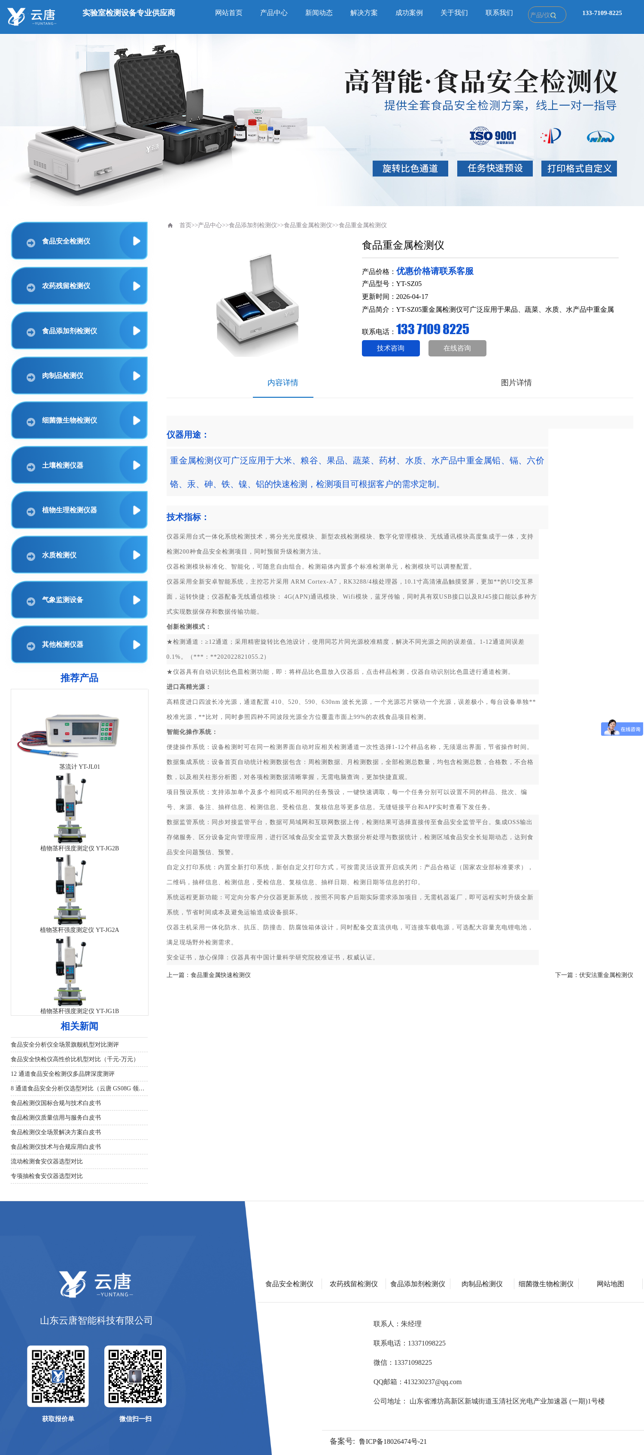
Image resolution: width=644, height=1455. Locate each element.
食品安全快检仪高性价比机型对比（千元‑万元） (75, 1059)
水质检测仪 (51, 556)
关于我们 (454, 12)
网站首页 (229, 12)
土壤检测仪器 (55, 467)
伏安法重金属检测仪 (606, 975)
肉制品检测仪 (55, 377)
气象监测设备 (55, 601)
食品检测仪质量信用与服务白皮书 (56, 1117)
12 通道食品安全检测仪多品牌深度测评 (63, 1074)
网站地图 (610, 1284)
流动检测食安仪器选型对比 (47, 1161)
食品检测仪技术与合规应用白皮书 (56, 1147)
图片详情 (516, 382)
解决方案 (364, 12)
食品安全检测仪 (58, 242)
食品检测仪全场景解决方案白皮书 (56, 1132)
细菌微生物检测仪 (62, 421)
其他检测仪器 (55, 646)
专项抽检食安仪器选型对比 (47, 1176)
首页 (185, 225)
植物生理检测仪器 (62, 511)
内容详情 (282, 382)
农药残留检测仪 (58, 287)
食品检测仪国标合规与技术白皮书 (56, 1103)
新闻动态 (319, 12)
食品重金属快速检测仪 (221, 975)
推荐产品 (79, 678)
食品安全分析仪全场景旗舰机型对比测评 (65, 1044)
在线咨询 (457, 348)
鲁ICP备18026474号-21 (393, 1441)
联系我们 (499, 12)
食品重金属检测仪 (308, 225)
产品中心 (274, 12)
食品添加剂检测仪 (62, 332)
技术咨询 (390, 348)
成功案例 (409, 12)
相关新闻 (79, 1026)
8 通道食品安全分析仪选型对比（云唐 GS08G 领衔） (79, 1088)
